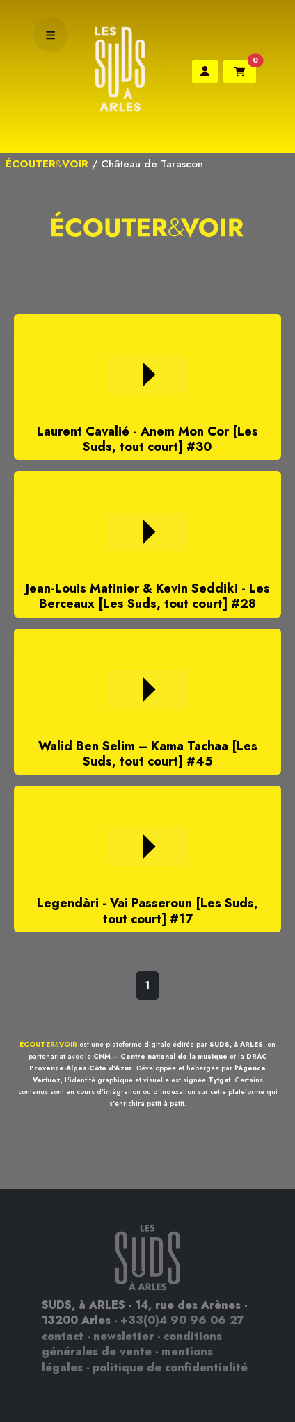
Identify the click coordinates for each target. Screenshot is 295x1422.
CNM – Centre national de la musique (160, 1056)
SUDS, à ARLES (236, 1044)
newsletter (123, 1336)
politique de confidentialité (170, 1367)
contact (62, 1336)
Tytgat (219, 1080)
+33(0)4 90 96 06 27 (182, 1320)
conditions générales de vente (132, 1343)
